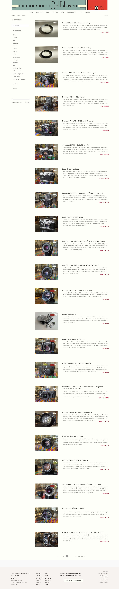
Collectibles (16, 76)
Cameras (39, 12)
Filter (28, 102)
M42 (14, 65)
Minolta (15, 49)
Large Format (17, 68)
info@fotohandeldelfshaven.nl (19, 583)
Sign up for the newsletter (73, 580)
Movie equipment (18, 74)
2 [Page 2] (63, 556)
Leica (14, 40)
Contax (15, 37)
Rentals (55, 12)
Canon (15, 46)
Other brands (17, 71)
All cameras (17, 31)
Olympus (15, 43)
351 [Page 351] (82, 556)
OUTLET (15, 84)
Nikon (14, 35)
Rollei (14, 54)
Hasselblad (16, 57)
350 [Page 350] (79, 556)
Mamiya (15, 60)
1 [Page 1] (60, 556)
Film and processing (19, 79)
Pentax (15, 51)
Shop (18, 15)
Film (47, 12)
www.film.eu (14, 584)
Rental (15, 88)
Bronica (15, 62)
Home (31, 12)
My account (71, 12)
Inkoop (87, 12)
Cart (80, 12)
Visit (62, 12)
